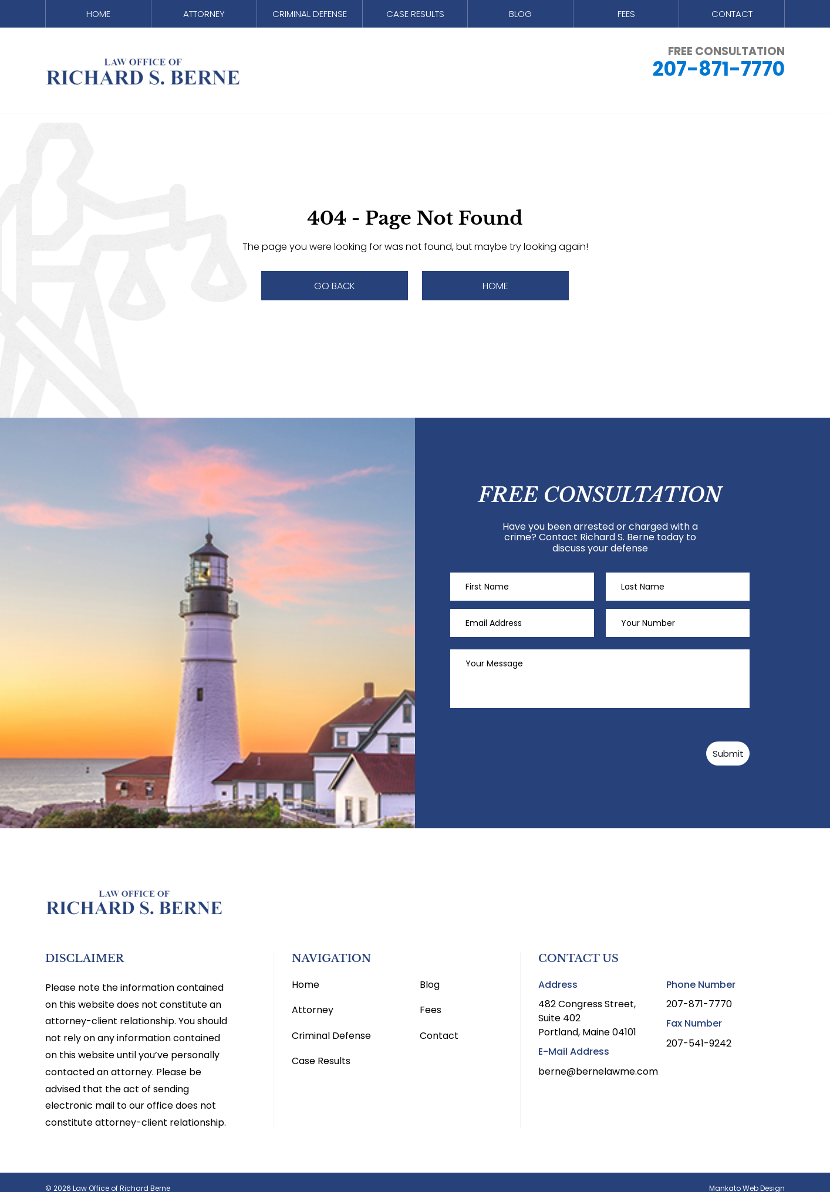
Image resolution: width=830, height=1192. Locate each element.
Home (98, 16)
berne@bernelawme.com (598, 1058)
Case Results (415, 16)
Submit (692, 741)
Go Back (334, 286)
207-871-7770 (719, 74)
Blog (520, 16)
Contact (732, 16)
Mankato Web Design (747, 1176)
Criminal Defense (309, 16)
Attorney (204, 16)
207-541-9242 (698, 1030)
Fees (626, 16)
